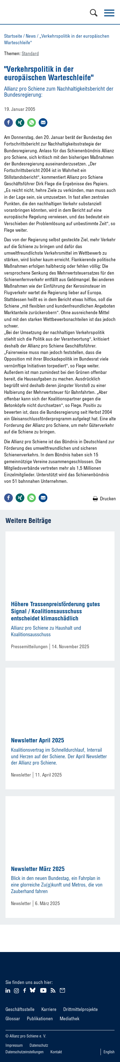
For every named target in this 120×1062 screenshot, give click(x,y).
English (109, 1051)
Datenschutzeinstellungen (24, 1051)
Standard (30, 53)
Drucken (108, 498)
